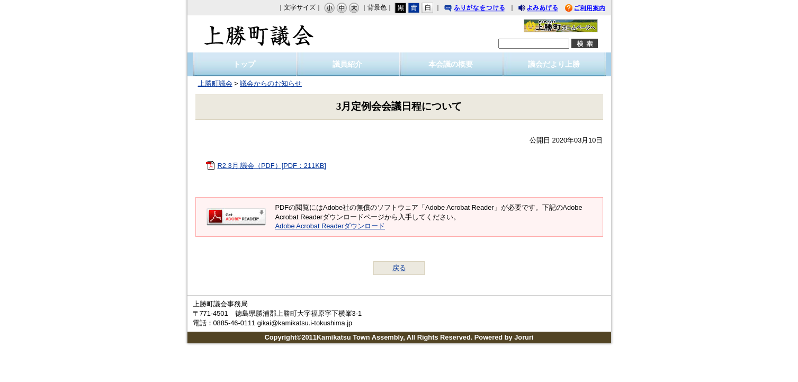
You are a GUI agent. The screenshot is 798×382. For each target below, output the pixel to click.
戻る (399, 268)
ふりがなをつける (484, 9)
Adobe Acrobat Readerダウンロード (330, 226)
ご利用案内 (593, 9)
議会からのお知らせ (271, 83)
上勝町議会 (258, 33)
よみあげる (547, 9)
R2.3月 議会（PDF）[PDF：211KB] (272, 166)
